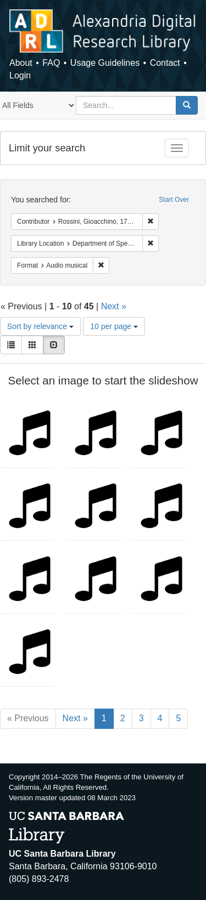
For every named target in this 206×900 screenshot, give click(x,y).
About (20, 62)
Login (20, 75)
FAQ (51, 62)
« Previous (28, 718)
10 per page (114, 326)
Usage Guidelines (105, 62)
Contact (165, 62)
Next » (113, 306)
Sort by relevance (40, 326)
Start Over (174, 199)
